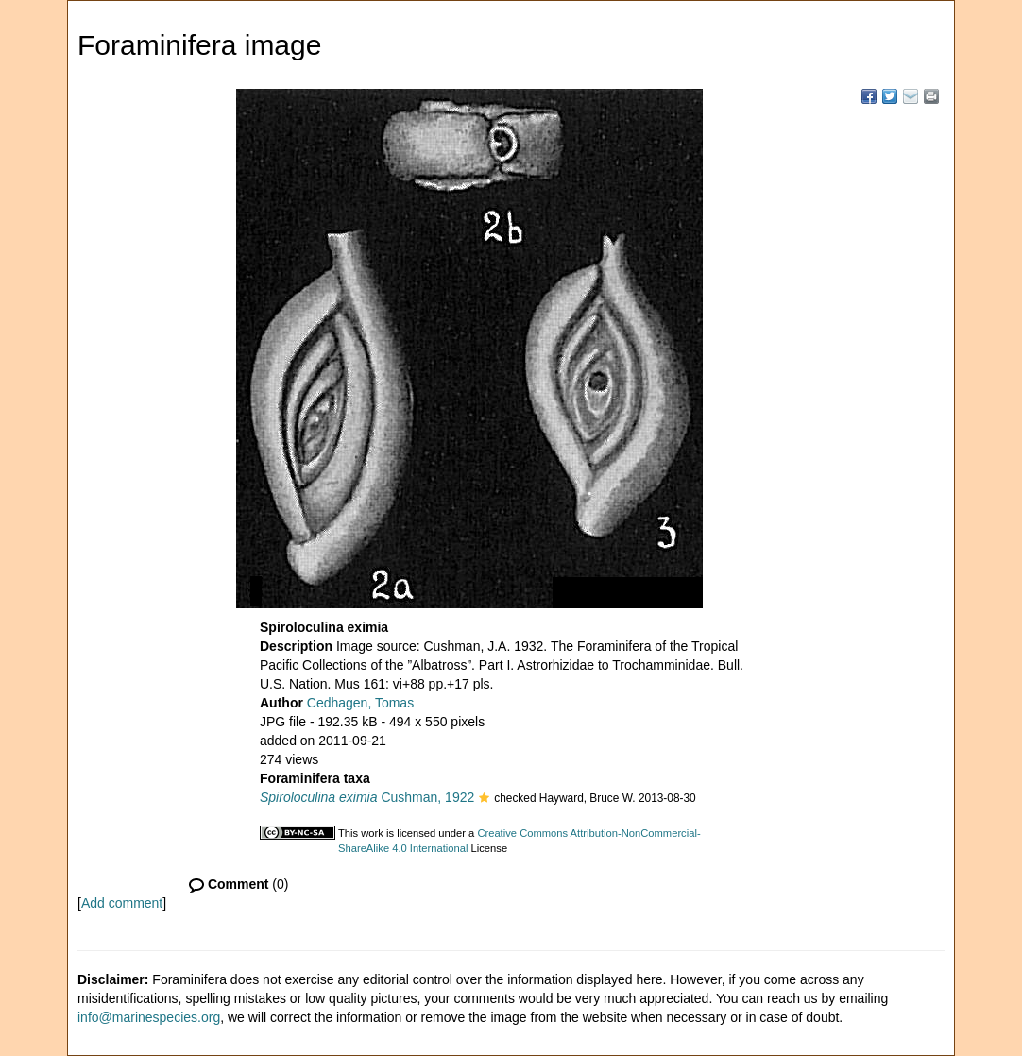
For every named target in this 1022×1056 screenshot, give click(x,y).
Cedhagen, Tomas (360, 702)
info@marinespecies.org (148, 1017)
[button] (484, 799)
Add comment (121, 903)
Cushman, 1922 (367, 797)
